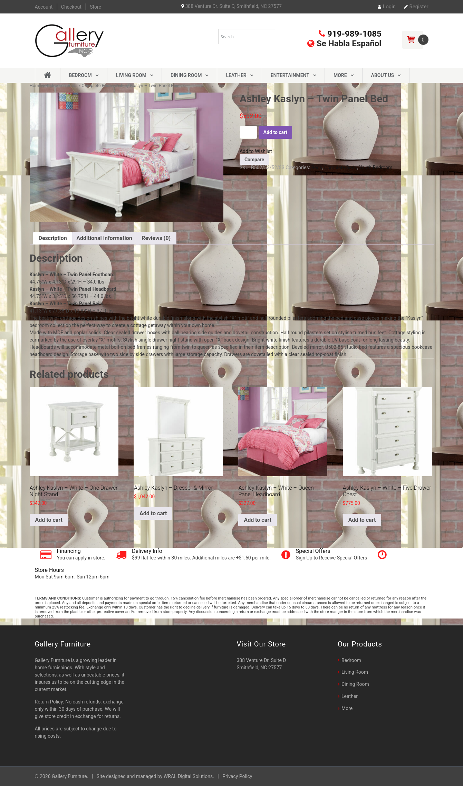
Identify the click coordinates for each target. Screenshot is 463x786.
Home (36, 85)
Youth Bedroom (375, 167)
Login (387, 6)
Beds (73, 85)
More (340, 75)
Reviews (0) (156, 238)
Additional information (104, 238)
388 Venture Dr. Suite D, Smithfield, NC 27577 (231, 6)
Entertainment (290, 75)
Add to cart (275, 132)
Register (416, 6)
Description (53, 238)
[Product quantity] (248, 132)
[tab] (53, 238)
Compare (254, 159)
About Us (382, 75)
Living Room (131, 75)
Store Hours (49, 570)
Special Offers (313, 551)
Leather (236, 75)
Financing (69, 551)
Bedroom (80, 75)
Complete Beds (96, 85)
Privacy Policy (237, 776)
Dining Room (186, 75)
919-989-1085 (350, 34)
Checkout (71, 7)
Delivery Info (147, 551)
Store (95, 7)
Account (44, 7)
